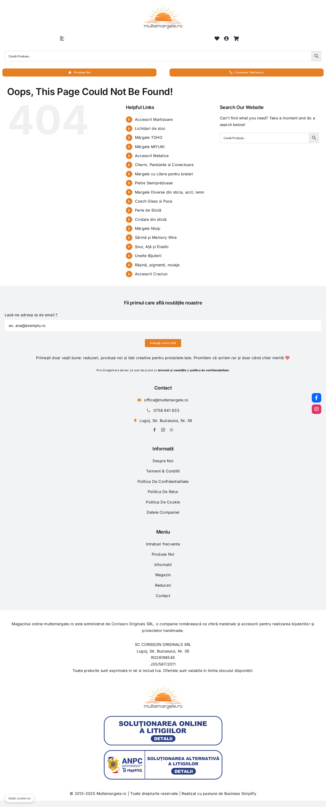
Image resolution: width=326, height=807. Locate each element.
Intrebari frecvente (163, 544)
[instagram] (163, 430)
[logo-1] (163, 6)
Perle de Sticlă (148, 210)
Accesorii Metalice (152, 155)
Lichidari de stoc (150, 128)
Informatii (163, 564)
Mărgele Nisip (147, 228)
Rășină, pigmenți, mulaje (157, 265)
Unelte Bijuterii (148, 255)
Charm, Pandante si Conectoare (164, 164)
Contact (163, 595)
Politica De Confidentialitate (163, 481)
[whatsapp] (171, 430)
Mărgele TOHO (148, 137)
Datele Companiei (163, 512)
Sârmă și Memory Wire (156, 237)
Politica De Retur (163, 491)
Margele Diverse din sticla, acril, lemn (169, 192)
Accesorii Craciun (151, 274)
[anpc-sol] (163, 718)
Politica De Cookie (163, 502)
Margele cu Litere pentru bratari (164, 174)
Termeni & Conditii (163, 471)
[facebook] (154, 430)
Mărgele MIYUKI (150, 146)
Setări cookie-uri (19, 798)
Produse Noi (163, 554)
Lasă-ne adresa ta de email (31, 315)
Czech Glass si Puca (153, 201)
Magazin (163, 574)
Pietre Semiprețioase (154, 183)
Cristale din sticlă (151, 219)
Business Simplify (240, 793)
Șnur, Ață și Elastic (152, 246)
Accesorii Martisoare (154, 119)
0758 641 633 (166, 410)
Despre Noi (163, 460)
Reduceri (163, 585)
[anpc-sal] (163, 752)
